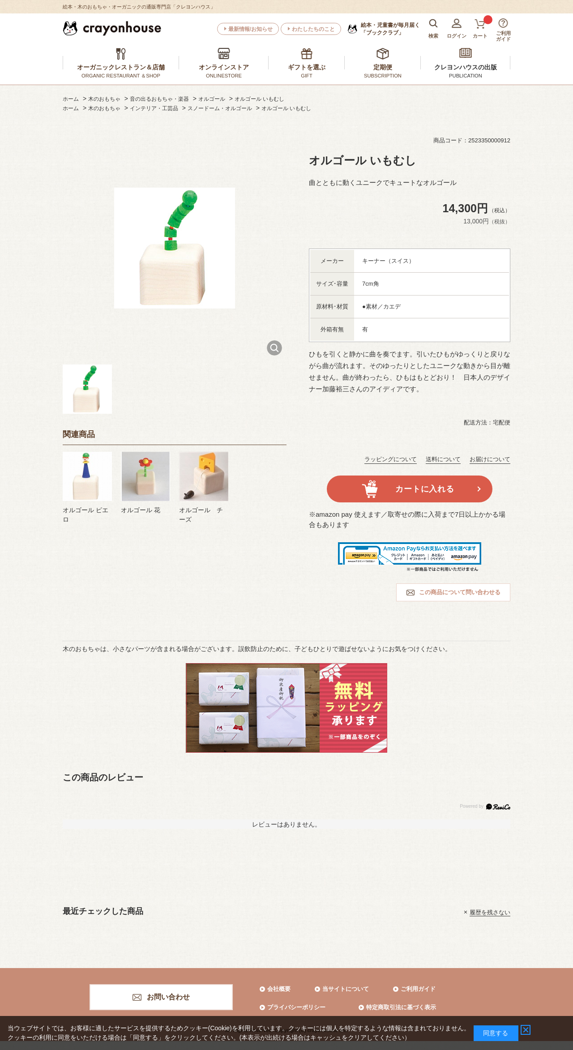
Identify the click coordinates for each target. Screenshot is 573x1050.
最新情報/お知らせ (250, 29)
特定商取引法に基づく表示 (401, 1007)
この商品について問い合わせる (459, 592)
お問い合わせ (168, 997)
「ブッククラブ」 (390, 28)
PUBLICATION (465, 75)
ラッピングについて (390, 459)
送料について (443, 459)
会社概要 (279, 989)
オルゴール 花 (140, 510)
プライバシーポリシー (296, 1007)
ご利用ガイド (418, 989)
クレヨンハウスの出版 (465, 67)
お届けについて (490, 459)
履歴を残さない (490, 912)
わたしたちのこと (313, 29)
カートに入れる (424, 488)
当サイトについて (345, 989)
